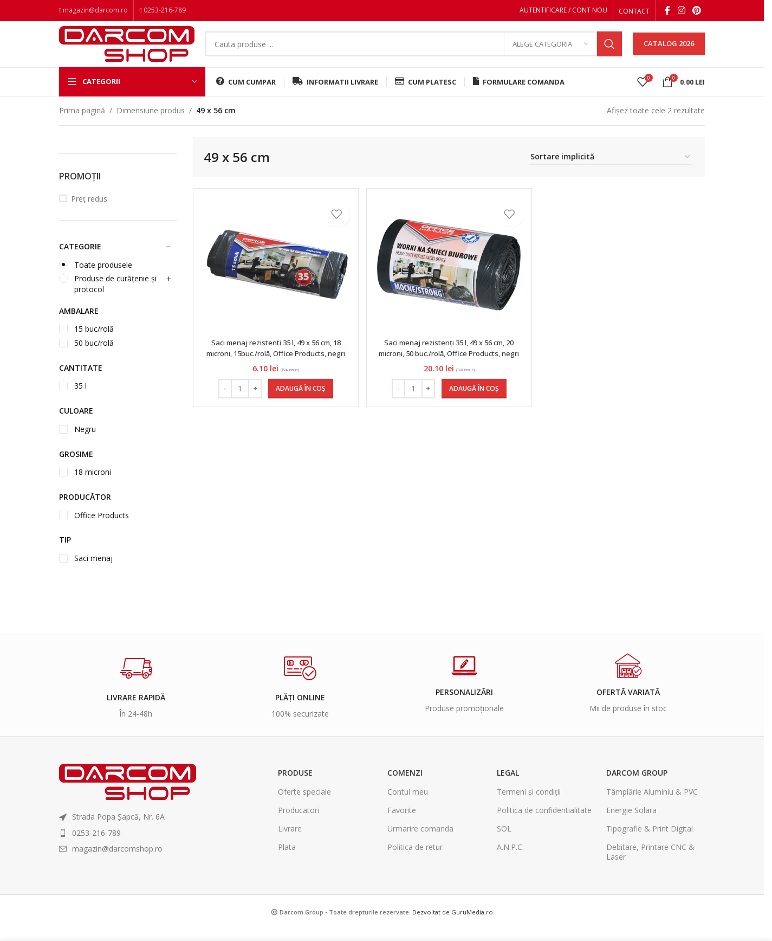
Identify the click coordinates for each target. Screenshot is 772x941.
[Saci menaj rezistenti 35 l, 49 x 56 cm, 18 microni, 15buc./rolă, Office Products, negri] (275, 277)
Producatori (298, 822)
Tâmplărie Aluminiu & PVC (652, 804)
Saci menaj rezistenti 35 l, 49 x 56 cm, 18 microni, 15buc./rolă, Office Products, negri (274, 365)
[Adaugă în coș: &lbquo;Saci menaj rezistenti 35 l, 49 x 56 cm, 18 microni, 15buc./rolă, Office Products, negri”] (299, 401)
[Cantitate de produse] (239, 401)
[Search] (413, 51)
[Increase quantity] (254, 401)
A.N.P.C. (510, 859)
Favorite (401, 822)
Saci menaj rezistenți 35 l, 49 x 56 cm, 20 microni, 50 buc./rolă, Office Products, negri (449, 365)
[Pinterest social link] (697, 11)
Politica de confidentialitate (544, 822)
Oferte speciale (304, 804)
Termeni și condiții (529, 804)
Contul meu (407, 804)
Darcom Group (636, 786)
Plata (287, 859)
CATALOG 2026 (669, 51)
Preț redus (89, 211)
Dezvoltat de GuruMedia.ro (452, 924)
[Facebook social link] (667, 11)
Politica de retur (415, 859)
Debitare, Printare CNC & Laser (650, 864)
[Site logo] (126, 50)
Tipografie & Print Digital (649, 841)
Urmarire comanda (420, 841)
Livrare (290, 841)
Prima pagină (82, 123)
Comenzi (405, 786)
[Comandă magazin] (610, 170)
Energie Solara (631, 822)
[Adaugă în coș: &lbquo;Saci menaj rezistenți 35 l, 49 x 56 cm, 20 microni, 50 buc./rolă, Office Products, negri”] (474, 401)
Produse (295, 786)
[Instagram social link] (681, 11)
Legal (508, 786)
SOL (504, 841)
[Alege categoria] (550, 51)
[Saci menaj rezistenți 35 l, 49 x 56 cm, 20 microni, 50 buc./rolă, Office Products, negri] (449, 277)
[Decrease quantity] (224, 401)
